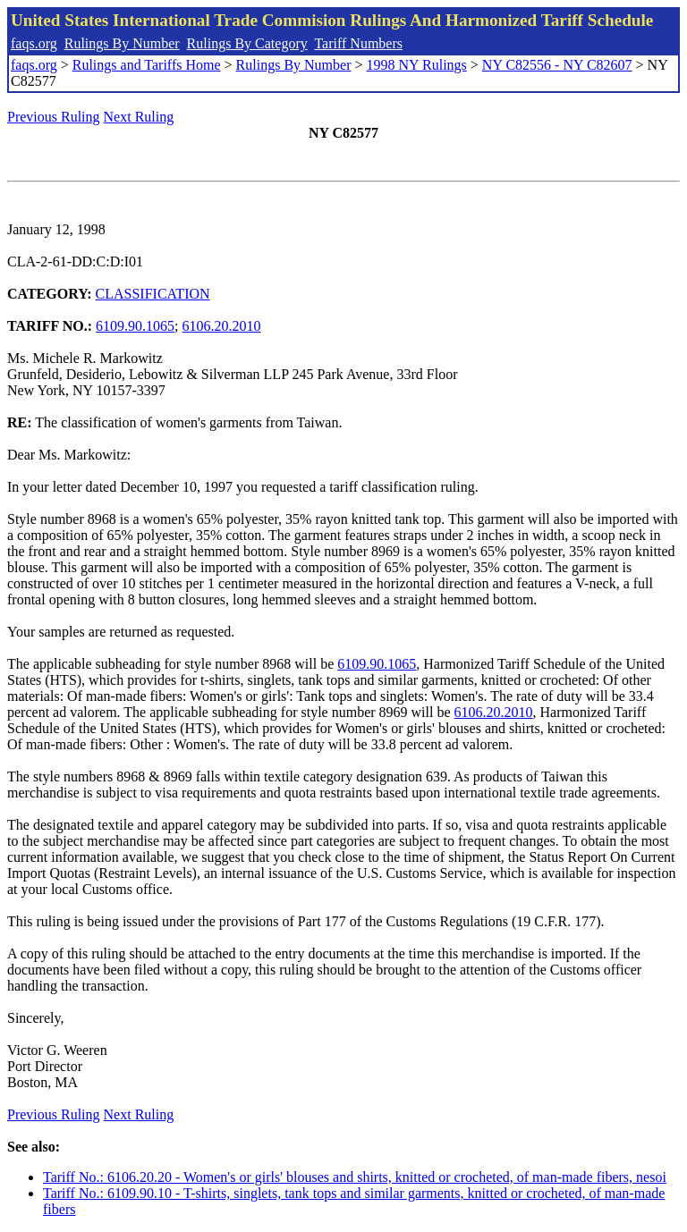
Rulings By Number (122, 43)
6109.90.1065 (135, 325)
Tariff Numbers (358, 43)
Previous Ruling (53, 116)
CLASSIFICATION (153, 293)
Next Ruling (139, 116)
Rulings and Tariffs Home (146, 64)
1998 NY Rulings (417, 64)
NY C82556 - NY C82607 (557, 64)
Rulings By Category (247, 43)
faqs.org (34, 43)
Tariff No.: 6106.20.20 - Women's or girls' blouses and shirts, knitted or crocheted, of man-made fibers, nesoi (354, 1177)
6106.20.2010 (221, 325)
